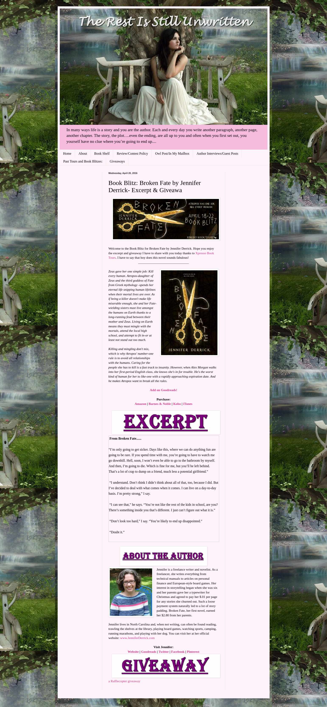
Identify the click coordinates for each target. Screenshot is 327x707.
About (83, 153)
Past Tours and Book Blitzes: (83, 161)
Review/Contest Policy (132, 153)
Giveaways (117, 161)
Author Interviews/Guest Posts (217, 153)
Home (67, 153)
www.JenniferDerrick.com (137, 638)
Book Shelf (102, 153)
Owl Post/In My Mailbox (172, 153)
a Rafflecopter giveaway (124, 681)
